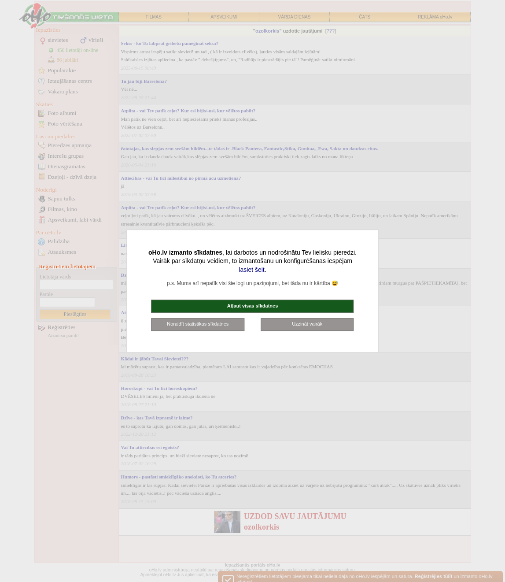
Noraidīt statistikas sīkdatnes (198, 324)
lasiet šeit (251, 269)
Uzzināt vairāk (307, 324)
